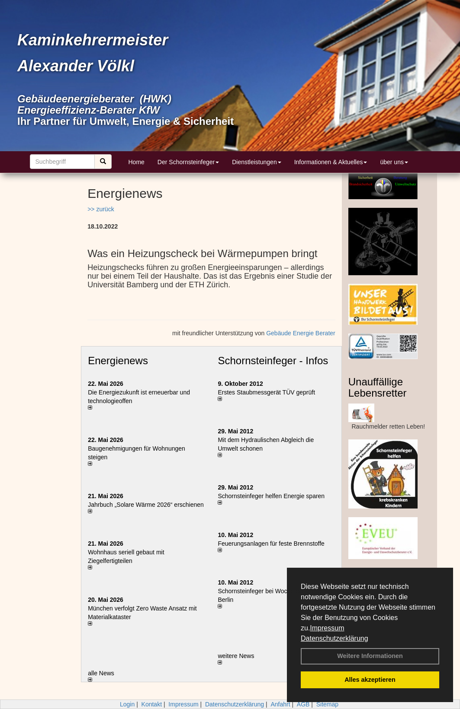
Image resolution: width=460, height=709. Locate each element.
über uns (394, 162)
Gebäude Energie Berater (300, 333)
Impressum (327, 628)
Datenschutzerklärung (334, 638)
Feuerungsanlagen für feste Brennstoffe (271, 543)
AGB (303, 704)
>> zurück (100, 209)
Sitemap (327, 704)
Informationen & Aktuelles (330, 162)
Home (137, 162)
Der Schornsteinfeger (188, 162)
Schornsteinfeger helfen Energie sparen (271, 496)
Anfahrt (280, 704)
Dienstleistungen (256, 162)
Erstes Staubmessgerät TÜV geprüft (266, 392)
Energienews (118, 360)
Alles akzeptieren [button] (370, 679)
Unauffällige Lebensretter (377, 387)
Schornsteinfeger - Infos (273, 360)
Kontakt (152, 704)
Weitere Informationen (370, 655)
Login (127, 704)
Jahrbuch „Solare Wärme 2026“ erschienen (146, 504)
